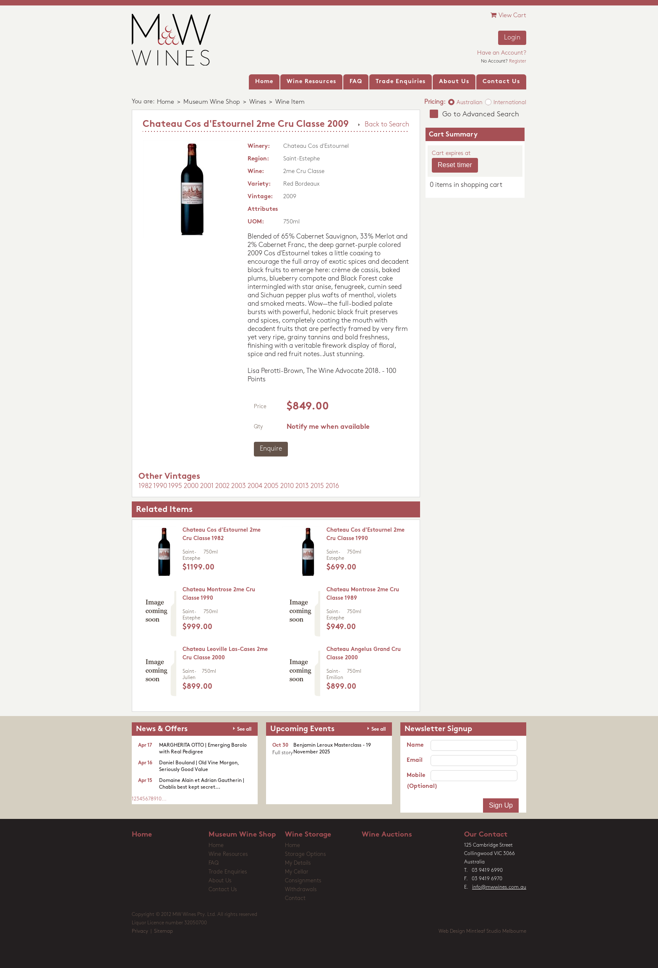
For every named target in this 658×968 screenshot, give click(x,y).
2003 (238, 486)
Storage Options (305, 854)
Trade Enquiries (228, 872)
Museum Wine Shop (211, 102)
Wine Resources (228, 854)
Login (512, 37)
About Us (220, 881)
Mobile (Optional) (419, 781)
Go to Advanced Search (480, 114)
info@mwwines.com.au (499, 887)
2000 (191, 486)
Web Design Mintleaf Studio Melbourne (482, 931)
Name (415, 745)
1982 (145, 486)
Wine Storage (308, 834)
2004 (255, 486)
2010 (287, 486)
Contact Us (223, 889)
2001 (207, 486)
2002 (222, 486)
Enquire (271, 449)
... (164, 799)
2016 (332, 486)
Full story (282, 753)
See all (244, 729)
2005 (271, 486)
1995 (175, 486)
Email (415, 760)
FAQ (214, 863)
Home (165, 102)
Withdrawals (301, 889)
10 (159, 799)
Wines (257, 102)
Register (517, 61)
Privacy (140, 931)
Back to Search (387, 124)
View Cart (508, 15)
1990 (160, 486)
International (510, 102)
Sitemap (163, 931)
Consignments (303, 881)
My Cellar (296, 872)
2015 (317, 486)
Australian (470, 102)
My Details (298, 863)
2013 (302, 486)
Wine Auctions (387, 834)
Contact (295, 898)
